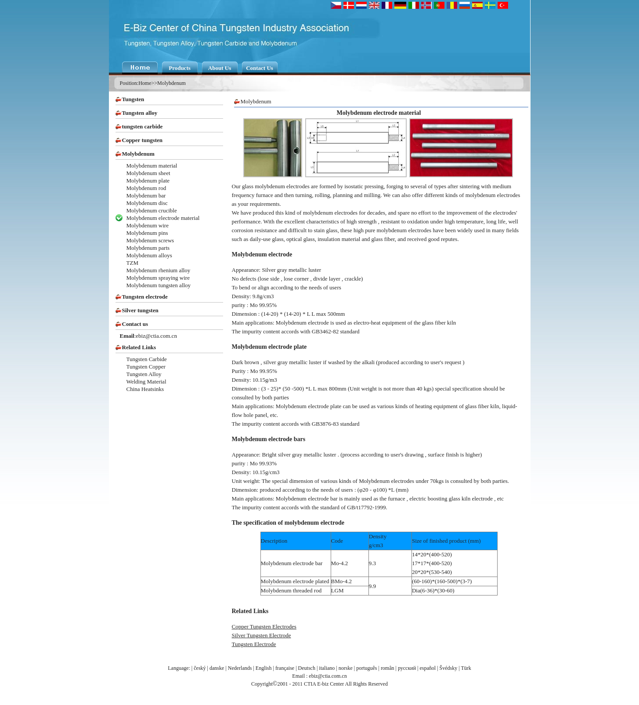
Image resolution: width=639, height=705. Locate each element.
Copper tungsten (142, 140)
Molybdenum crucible (151, 210)
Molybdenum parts (148, 248)
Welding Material (146, 381)
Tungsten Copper (146, 366)
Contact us (135, 324)
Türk (466, 668)
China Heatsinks (145, 389)
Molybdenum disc (147, 203)
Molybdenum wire (147, 225)
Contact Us (259, 68)
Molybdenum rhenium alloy (158, 270)
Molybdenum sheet (148, 173)
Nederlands (240, 668)
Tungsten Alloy (144, 374)
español (428, 668)
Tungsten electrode (145, 296)
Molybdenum (171, 83)
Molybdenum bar (146, 195)
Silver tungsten (140, 310)
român (387, 668)
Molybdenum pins (147, 233)
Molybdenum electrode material (163, 218)
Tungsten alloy (140, 113)
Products (180, 68)
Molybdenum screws (150, 240)
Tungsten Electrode (254, 644)
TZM (132, 262)
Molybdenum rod (146, 188)
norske (346, 668)
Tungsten (133, 99)
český (200, 668)
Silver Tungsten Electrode (261, 635)
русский (407, 668)
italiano (327, 668)
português (366, 668)
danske (216, 668)
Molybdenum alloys (149, 255)
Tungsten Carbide (146, 359)
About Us (219, 68)
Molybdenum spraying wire (158, 277)
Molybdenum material (151, 165)
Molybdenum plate (148, 180)
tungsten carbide (142, 126)
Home (144, 83)
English (264, 668)
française (284, 668)
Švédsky (449, 668)
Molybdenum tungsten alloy (158, 285)
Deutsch (306, 668)
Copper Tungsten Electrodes (264, 626)
